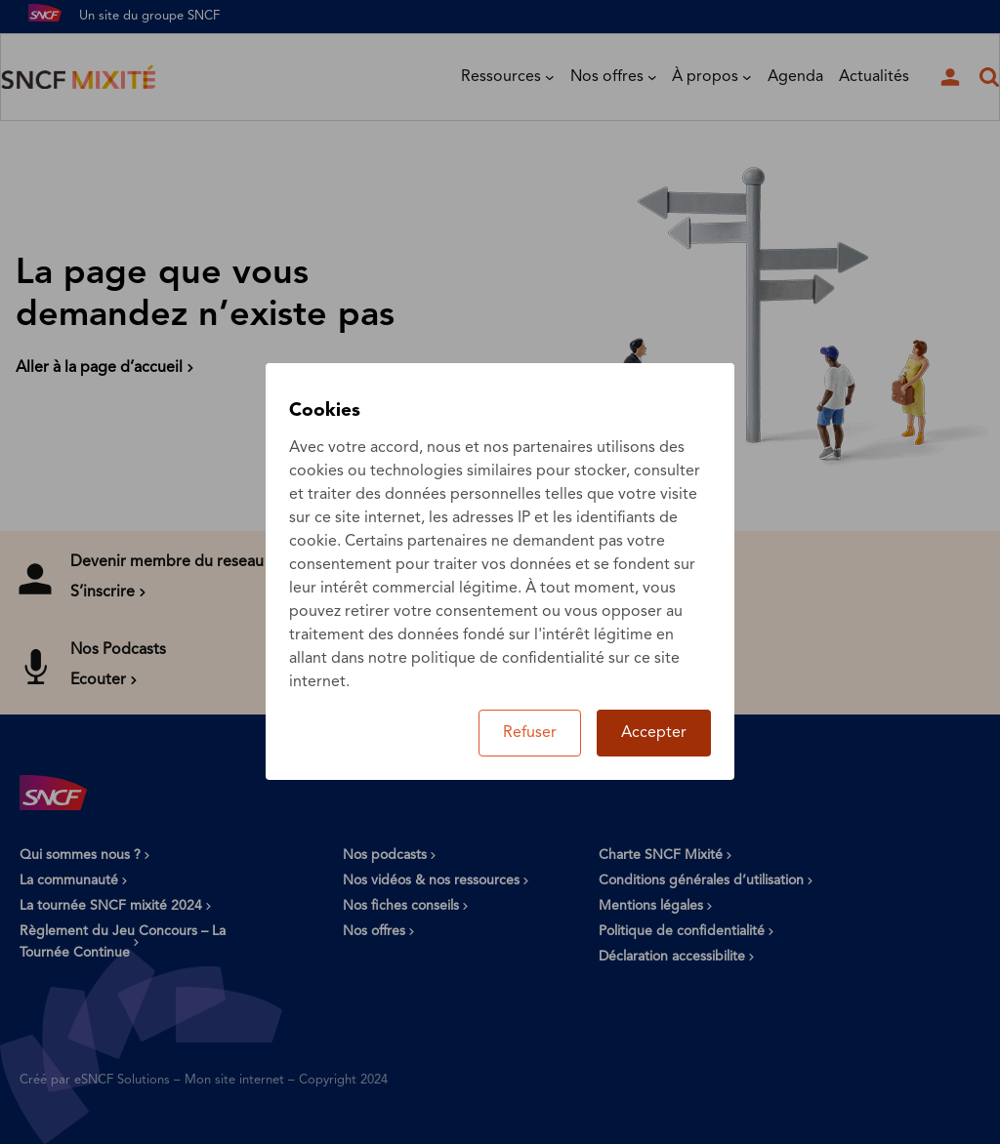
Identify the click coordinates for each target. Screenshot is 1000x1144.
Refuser (530, 733)
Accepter (654, 733)
